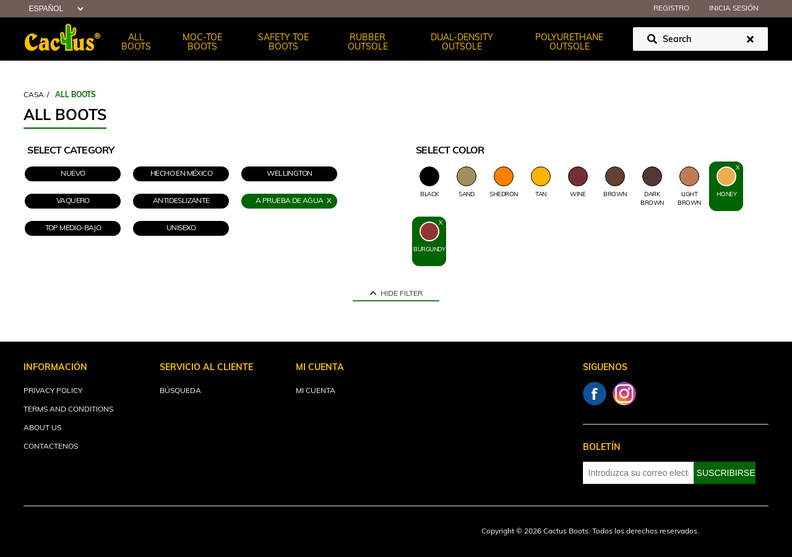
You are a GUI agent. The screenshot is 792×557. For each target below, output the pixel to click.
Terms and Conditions (68, 409)
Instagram (624, 393)
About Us (42, 428)
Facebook (594, 393)
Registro (671, 8)
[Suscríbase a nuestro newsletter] (638, 473)
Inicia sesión (734, 8)
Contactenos (51, 447)
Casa (34, 95)
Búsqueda (180, 391)
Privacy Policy (53, 391)
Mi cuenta (315, 391)
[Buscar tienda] (700, 39)
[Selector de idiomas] (54, 9)
